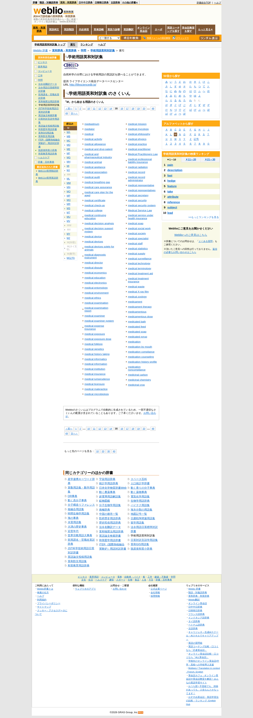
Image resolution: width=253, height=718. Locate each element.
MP (68, 195)
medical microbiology (97, 394)
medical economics (96, 272)
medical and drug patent (98, 149)
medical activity (93, 139)
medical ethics (93, 297)
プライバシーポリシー (48, 603)
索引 (72, 44)
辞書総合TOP (204, 2)
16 (122, 108)
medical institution (95, 369)
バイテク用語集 (140, 505)
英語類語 (69, 29)
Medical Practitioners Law (143, 154)
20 (144, 108)
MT (68, 212)
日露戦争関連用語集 (143, 518)
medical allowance (95, 144)
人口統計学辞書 (140, 483)
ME (68, 149)
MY (68, 234)
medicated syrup (137, 336)
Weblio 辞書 (40, 50)
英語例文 (54, 29)
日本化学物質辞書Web (112, 487)
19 (138, 108)
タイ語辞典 (194, 621)
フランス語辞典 (196, 614)
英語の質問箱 (195, 643)
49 (66, 113)
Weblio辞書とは (45, 589)
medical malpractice (96, 389)
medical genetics (94, 349)
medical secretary (138, 195)
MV (68, 221)
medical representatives (141, 190)
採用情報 (155, 596)
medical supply (136, 253)
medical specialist (138, 238)
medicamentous (137, 311)
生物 (130, 580)
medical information (96, 363)
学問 (83, 50)
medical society (137, 233)
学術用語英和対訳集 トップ (49, 44)
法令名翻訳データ (110, 527)
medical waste (136, 286)
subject (172, 207)
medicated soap (137, 331)
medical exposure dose (98, 339)
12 (99, 108)
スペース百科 (139, 479)
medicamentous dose (140, 316)
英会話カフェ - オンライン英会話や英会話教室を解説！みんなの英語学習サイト (202, 679)
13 (105, 108)
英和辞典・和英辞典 (64, 50)
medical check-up (95, 205)
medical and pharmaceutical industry (98, 156)
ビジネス (42, 62)
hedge (171, 180)
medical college (94, 210)
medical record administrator (136, 179)
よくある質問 (206, 241)
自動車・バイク (132, 577)
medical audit (92, 177)
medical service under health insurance (140, 217)
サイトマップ (44, 606)
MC (68, 140)
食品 (137, 580)
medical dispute (94, 267)
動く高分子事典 (77, 500)
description (175, 170)
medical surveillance (139, 258)
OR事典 (72, 496)
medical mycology (138, 129)
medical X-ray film (138, 291)
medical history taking (97, 354)
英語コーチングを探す (173, 29)
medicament (135, 301)
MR (68, 204)
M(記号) (71, 258)
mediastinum (92, 124)
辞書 (35, 2)
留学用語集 (137, 522)
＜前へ (68, 108)
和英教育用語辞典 (78, 565)
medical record (136, 172)
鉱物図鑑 (104, 500)
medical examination (96, 302)
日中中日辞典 (86, 2)
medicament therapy (140, 306)
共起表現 (84, 29)
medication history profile (142, 361)
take (170, 191)
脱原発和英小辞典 (141, 548)
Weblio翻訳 (194, 599)
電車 (119, 577)
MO (69, 191)
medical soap (135, 223)
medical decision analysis (99, 223)
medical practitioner (139, 149)
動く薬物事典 (139, 492)
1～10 (171, 159)
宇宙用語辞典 (107, 479)
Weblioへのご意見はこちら (190, 234)
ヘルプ (217, 2)
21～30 (210, 159)
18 (133, 108)
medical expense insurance (94, 327)
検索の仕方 (43, 592)
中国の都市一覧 (108, 513)
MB (68, 136)
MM (69, 183)
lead (170, 212)
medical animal (93, 162)
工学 (40, 75)
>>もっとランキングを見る (203, 217)
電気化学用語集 (140, 496)
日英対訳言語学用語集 (144, 539)
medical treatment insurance (138, 280)
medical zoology (137, 296)
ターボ (158, 29)
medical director (94, 262)
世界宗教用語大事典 (80, 535)
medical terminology (139, 268)
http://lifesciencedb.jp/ (82, 84)
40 (114, 451)
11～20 (190, 159)
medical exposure (95, 334)
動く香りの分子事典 (143, 487)
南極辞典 (104, 509)
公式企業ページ (159, 589)
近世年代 (73, 531)
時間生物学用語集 (78, 513)
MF (68, 153)
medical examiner (95, 315)
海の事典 (73, 517)
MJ (68, 170)
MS (68, 208)
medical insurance (95, 374)
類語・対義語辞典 (48, 2)
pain (170, 164)
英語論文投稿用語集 (80, 556)
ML (68, 178)
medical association (96, 172)
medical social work (139, 228)
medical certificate (95, 200)
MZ (68, 238)
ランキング (86, 44)
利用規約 (41, 599)
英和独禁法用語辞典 (111, 531)
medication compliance (141, 351)
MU (68, 217)
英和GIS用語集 (140, 544)
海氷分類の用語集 (141, 509)
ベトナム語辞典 (196, 624)
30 (108, 451)
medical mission (137, 124)
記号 (196, 139)
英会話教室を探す (188, 29)
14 (111, 108)
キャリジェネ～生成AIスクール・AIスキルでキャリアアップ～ (202, 635)
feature (172, 186)
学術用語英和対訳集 (102, 50)
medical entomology (96, 287)
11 (94, 108)
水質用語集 (74, 522)
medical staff (135, 243)
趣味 (111, 580)
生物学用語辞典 (140, 500)
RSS (140, 712)
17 (127, 108)
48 (153, 108)
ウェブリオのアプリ (85, 589)
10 (88, 108)
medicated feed (137, 326)
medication (134, 341)
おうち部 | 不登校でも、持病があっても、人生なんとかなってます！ (202, 690)
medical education (95, 277)
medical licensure (95, 384)
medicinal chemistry (139, 379)
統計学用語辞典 (108, 483)
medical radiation (138, 167)
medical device (93, 236)
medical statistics (138, 248)
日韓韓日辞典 (102, 2)
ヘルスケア (44, 157)
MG (69, 157)
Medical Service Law (140, 210)
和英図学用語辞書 (110, 540)
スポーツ (120, 580)
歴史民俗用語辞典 (110, 522)
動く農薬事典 (107, 492)
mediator (90, 129)
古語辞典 (115, 2)
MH (68, 161)
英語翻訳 (128, 29)
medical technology (139, 263)
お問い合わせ (120, 589)
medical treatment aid (140, 273)
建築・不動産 (161, 577)
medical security (137, 200)
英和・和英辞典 (68, 2)
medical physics (137, 139)
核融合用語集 (76, 509)
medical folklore (94, 344)
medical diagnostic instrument (95, 256)
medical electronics (96, 282)
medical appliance (95, 167)
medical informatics (96, 359)
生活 (90, 580)
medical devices (94, 241)
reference (173, 202)
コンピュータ (45, 71)
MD (68, 145)
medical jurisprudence (97, 379)
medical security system (142, 205)
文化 (83, 580)
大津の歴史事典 (77, 526)
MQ (69, 200)
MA (68, 132)
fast (169, 175)
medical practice (137, 144)
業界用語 (42, 66)
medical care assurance (98, 187)
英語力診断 (113, 29)
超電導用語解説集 (110, 496)
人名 (144, 580)
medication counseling (141, 356)
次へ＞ (74, 113)
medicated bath (137, 321)
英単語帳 (99, 29)
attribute (173, 196)
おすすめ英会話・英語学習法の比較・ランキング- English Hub (202, 700)
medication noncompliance (137, 368)
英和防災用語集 (77, 561)
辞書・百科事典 (46, 162)
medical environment (97, 292)
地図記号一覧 (139, 513)
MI (68, 166)
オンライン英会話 (143, 29)
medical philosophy (139, 134)
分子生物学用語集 (110, 505)
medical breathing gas (97, 182)
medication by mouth (140, 346)
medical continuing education (95, 217)
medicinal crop (136, 384)
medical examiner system (99, 320)
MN (68, 187)
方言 (151, 580)
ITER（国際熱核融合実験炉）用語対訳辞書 (49, 143)
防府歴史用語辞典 (110, 518)
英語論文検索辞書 (110, 535)
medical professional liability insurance (140, 161)
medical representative (141, 185)
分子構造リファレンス (81, 504)
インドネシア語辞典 (198, 617)
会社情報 (155, 592)
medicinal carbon (138, 374)
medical (89, 134)
